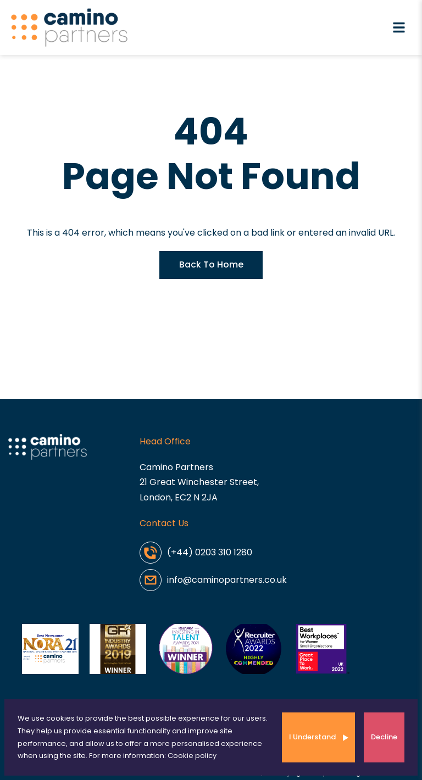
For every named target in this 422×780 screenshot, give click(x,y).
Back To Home (211, 264)
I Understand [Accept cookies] (312, 737)
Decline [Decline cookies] (384, 737)
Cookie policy (192, 755)
